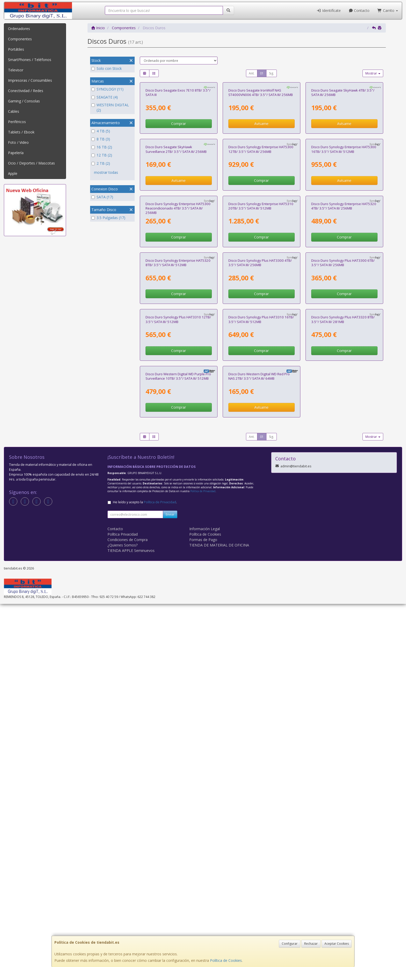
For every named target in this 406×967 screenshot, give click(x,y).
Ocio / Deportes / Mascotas (31, 163)
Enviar (170, 877)
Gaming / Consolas (24, 101)
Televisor (15, 70)
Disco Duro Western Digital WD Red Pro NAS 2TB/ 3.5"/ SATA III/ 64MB (259, 739)
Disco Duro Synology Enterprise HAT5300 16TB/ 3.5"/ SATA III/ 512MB (343, 270)
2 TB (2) (100, 163)
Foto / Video (18, 142)
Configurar (290, 943)
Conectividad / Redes (25, 90)
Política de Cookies (226, 960)
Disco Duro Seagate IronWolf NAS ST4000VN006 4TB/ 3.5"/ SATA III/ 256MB (260, 153)
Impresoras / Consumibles (30, 80)
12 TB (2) (101, 155)
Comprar (178, 184)
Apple (12, 173)
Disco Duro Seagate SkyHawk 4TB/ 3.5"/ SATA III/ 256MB (342, 153)
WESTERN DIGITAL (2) (110, 107)
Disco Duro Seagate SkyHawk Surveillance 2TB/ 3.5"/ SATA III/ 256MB (176, 270)
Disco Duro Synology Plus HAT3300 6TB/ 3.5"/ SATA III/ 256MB (343, 504)
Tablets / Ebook (21, 132)
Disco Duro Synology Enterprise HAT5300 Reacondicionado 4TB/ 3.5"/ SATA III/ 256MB (178, 389)
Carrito (387, 10)
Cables (13, 111)
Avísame (261, 184)
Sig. (271, 73)
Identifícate (328, 10)
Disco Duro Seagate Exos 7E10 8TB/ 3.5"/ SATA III (178, 153)
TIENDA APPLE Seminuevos (131, 913)
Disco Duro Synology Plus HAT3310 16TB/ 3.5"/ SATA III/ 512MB (261, 621)
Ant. (252, 73)
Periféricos (17, 121)
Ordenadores (19, 28)
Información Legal (204, 891)
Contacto (359, 10)
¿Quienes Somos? (122, 908)
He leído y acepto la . (145, 865)
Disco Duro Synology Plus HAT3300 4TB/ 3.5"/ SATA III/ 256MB (260, 504)
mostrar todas (106, 172)
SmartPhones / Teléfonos (29, 59)
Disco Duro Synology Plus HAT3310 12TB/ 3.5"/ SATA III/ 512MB (178, 621)
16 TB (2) (101, 147)
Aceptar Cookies (336, 943)
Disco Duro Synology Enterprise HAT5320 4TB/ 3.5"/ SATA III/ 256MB (343, 387)
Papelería (16, 152)
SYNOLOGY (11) (107, 89)
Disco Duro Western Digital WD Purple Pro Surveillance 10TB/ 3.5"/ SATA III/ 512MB (178, 739)
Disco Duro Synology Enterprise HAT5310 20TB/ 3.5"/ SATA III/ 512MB (260, 387)
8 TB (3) (100, 139)
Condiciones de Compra (127, 902)
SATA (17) (102, 196)
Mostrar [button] (372, 73)
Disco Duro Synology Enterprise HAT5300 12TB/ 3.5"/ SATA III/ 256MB (260, 270)
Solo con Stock (106, 68)
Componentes (20, 38)
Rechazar (311, 943)
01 (262, 73)
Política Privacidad (122, 897)
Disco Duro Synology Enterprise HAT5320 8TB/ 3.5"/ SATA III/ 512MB (178, 504)
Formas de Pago (203, 902)
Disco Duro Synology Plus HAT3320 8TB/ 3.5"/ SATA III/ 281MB (343, 621)
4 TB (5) (100, 131)
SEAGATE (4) (104, 97)
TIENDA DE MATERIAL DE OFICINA (219, 908)
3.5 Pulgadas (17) (108, 217)
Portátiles (16, 49)
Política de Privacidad (202, 854)
